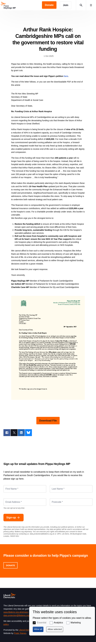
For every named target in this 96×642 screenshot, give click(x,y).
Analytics (58, 622)
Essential (41, 622)
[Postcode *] (71, 502)
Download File (48, 420)
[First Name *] (24, 489)
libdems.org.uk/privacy (23, 532)
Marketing (76, 622)
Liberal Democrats (27, 630)
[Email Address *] (24, 502)
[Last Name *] (71, 489)
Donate (10, 565)
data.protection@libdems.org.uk (42, 534)
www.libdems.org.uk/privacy (15, 612)
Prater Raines (20, 633)
